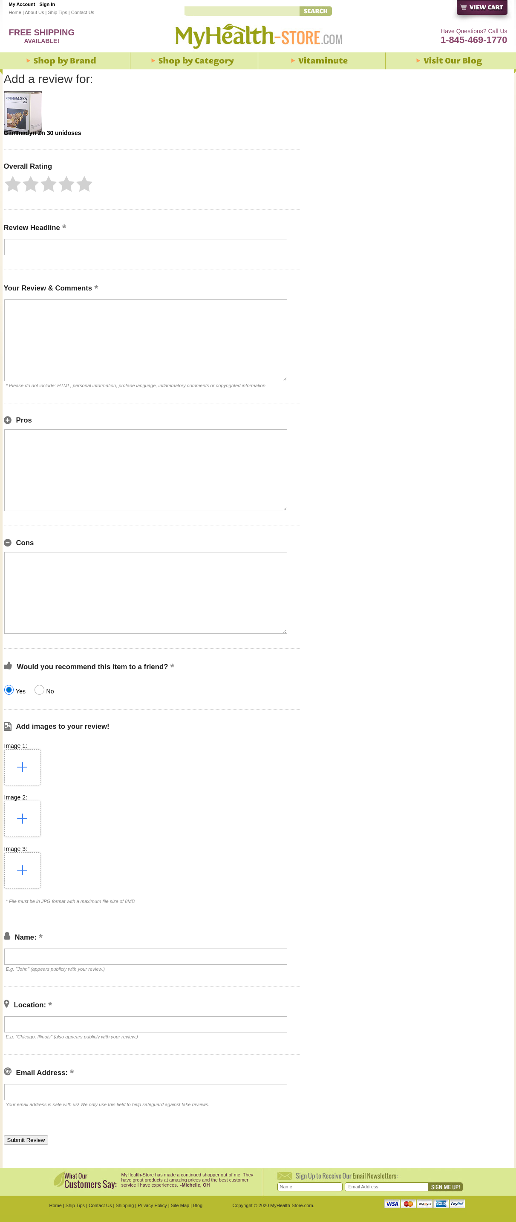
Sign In (47, 4)
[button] (12, 184)
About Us (34, 12)
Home (15, 12)
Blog (197, 1205)
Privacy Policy (152, 1205)
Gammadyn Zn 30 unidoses (42, 132)
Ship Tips (57, 12)
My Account (22, 4)
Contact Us (82, 12)
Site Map (180, 1205)
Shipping (124, 1205)
